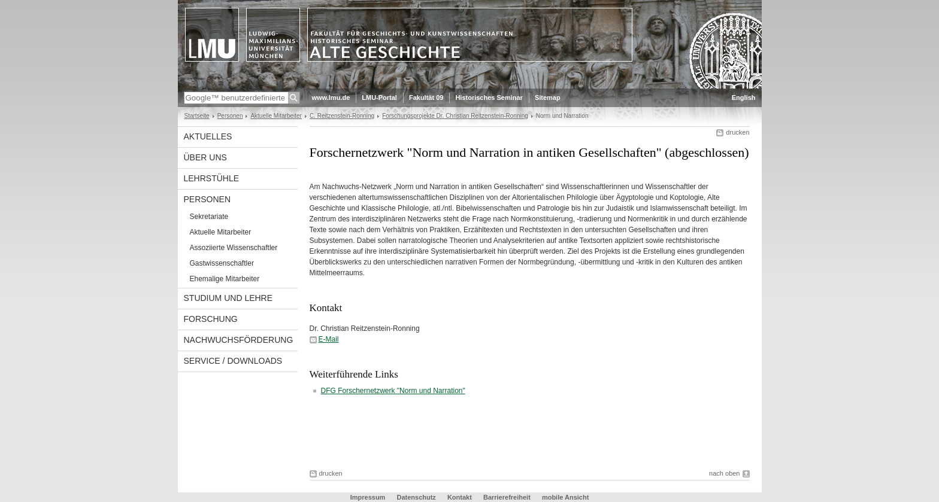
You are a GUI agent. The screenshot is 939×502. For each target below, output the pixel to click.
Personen (230, 115)
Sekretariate (209, 216)
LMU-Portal (379, 97)
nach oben (724, 473)
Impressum (368, 497)
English (744, 97)
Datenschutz (415, 497)
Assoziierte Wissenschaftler (234, 248)
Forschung (211, 319)
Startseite (197, 115)
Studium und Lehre (228, 298)
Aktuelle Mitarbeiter (275, 115)
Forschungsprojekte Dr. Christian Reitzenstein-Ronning (455, 115)
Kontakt (459, 497)
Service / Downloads (233, 361)
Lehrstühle (212, 178)
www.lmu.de (331, 97)
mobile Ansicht (565, 497)
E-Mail (329, 339)
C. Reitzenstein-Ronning (342, 115)
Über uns (205, 157)
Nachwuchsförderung (238, 340)
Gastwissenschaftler (222, 263)
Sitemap (548, 97)
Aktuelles (208, 136)
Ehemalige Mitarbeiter (225, 279)
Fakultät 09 (426, 97)
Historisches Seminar (489, 97)
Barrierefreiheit (507, 497)
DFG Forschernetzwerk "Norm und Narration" (393, 391)
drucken (737, 132)
